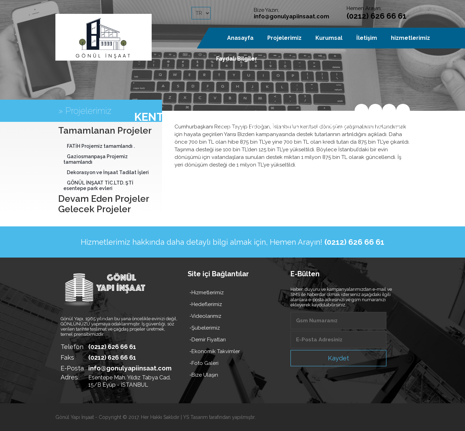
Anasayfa (232, 126)
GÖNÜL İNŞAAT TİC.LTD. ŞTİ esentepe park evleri (98, 185)
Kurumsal (328, 38)
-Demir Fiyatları (207, 339)
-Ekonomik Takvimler (214, 351)
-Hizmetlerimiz (206, 292)
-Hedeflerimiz (205, 304)
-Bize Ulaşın (203, 375)
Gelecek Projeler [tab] (94, 209)
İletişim (366, 38)
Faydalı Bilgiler (236, 58)
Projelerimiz (284, 38)
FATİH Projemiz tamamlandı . (101, 146)
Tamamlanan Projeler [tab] (105, 130)
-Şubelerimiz (204, 328)
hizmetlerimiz (410, 38)
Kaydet (338, 358)
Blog (256, 126)
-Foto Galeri (203, 363)
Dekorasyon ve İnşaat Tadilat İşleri (108, 172)
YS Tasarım (195, 417)
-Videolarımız (205, 316)
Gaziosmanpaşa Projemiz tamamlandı (95, 159)
